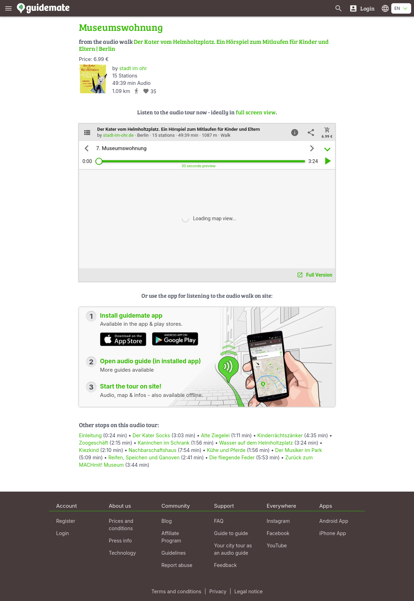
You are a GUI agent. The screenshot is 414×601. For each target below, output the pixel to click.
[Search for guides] (338, 8)
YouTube (277, 545)
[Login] (362, 8)
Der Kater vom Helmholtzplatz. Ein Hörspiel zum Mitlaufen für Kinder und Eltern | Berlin (204, 45)
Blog (166, 521)
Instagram (278, 521)
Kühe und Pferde (226, 450)
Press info (120, 540)
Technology (122, 553)
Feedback (225, 565)
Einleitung (90, 435)
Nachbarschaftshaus (152, 450)
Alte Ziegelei (215, 435)
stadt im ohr (133, 68)
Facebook (278, 533)
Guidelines (173, 553)
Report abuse (176, 565)
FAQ (218, 521)
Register (65, 521)
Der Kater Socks (151, 435)
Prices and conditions (121, 524)
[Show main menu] (8, 8)
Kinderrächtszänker (279, 435)
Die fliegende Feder (232, 457)
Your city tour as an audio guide (233, 549)
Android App (333, 521)
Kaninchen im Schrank (164, 443)
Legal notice (248, 591)
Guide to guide (231, 533)
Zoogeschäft (93, 443)
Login (62, 533)
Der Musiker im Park (298, 450)
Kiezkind (89, 450)
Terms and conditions (176, 591)
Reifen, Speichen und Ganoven (144, 457)
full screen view (256, 112)
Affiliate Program (171, 536)
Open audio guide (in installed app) (150, 361)
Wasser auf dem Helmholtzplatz (256, 443)
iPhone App (332, 533)
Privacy (217, 591)
